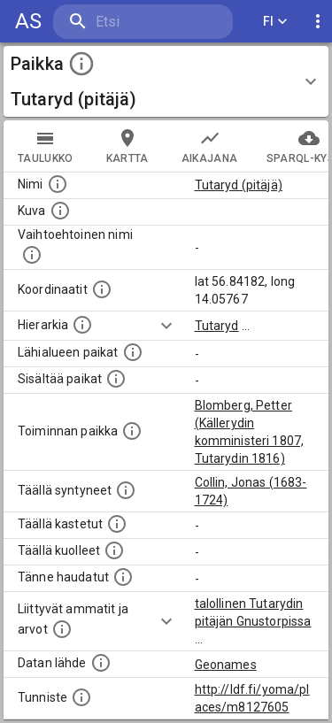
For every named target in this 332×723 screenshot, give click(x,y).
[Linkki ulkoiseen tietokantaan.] (101, 663)
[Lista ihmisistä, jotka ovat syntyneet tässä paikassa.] (126, 490)
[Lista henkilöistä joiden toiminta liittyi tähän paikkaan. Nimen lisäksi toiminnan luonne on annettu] (132, 431)
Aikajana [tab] (209, 146)
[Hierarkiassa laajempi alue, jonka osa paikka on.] (82, 325)
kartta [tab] (127, 146)
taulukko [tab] (46, 146)
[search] (143, 21)
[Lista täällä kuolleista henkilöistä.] (114, 550)
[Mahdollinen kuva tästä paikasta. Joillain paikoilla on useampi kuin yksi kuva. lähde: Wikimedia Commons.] (60, 210)
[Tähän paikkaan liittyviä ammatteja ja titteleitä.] (62, 629)
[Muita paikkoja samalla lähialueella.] (133, 352)
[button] (166, 81)
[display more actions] (318, 21)
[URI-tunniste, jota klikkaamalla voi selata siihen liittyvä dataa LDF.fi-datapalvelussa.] (81, 697)
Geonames (226, 665)
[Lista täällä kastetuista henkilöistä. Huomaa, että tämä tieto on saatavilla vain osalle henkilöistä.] (117, 524)
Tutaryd (217, 326)
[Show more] (166, 326)
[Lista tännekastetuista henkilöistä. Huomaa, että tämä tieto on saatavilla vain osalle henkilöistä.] (123, 577)
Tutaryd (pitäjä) (238, 185)
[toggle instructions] (81, 64)
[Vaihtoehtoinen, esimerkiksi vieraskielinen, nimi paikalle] (32, 255)
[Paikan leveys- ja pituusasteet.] (102, 289)
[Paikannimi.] (57, 184)
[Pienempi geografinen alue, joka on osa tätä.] (116, 379)
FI (275, 21)
